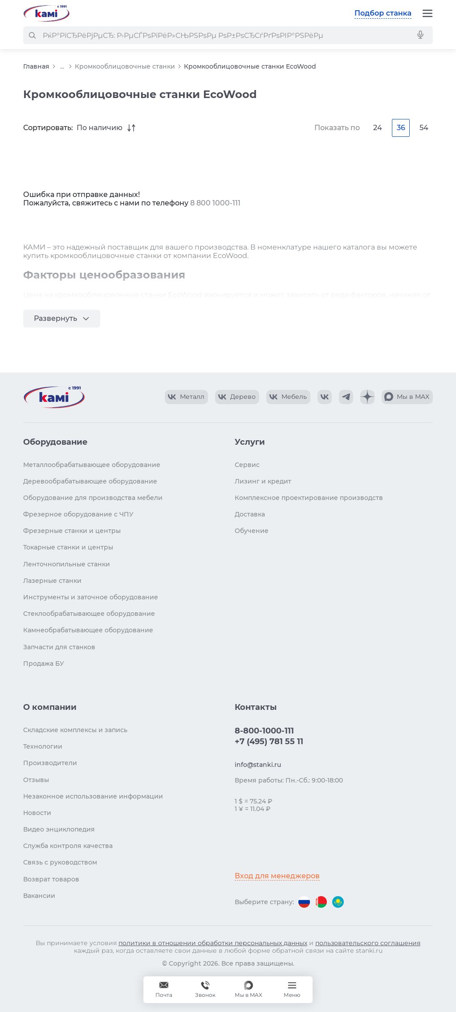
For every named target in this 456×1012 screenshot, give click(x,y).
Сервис (247, 465)
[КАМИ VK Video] (186, 397)
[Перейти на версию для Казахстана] (338, 902)
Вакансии (39, 896)
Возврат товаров (51, 879)
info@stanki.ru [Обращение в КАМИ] (258, 765)
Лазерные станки (52, 581)
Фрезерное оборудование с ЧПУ (78, 514)
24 (377, 127)
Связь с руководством (60, 862)
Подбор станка (382, 13)
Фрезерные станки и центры (72, 531)
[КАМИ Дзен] (367, 397)
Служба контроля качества (68, 846)
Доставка (250, 514)
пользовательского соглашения (367, 943)
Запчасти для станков (59, 647)
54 (423, 127)
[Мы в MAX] (248, 990)
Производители (50, 763)
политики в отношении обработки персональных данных (212, 943)
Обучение (252, 531)
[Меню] (427, 13)
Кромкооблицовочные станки (125, 66)
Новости (37, 813)
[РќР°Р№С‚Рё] (32, 35)
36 (401, 127)
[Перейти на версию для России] (304, 902)
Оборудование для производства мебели (93, 498)
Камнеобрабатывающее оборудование (88, 630)
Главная (36, 66)
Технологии (42, 746)
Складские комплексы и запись (75, 730)
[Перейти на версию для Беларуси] (321, 902)
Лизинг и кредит (263, 481)
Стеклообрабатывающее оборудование (89, 614)
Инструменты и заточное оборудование (90, 597)
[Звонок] (205, 990)
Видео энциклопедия (59, 829)
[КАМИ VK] (325, 397)
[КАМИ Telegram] (346, 397)
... (62, 66)
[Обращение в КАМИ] (164, 990)
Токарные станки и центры (68, 547)
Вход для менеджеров (277, 876)
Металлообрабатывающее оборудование (91, 465)
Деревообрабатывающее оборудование (90, 481)
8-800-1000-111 (264, 731)
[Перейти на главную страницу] (46, 13)
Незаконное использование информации (93, 796)
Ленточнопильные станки (66, 564)
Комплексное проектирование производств (309, 498)
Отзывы (36, 780)
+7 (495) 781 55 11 (269, 741)
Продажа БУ (43, 664)
